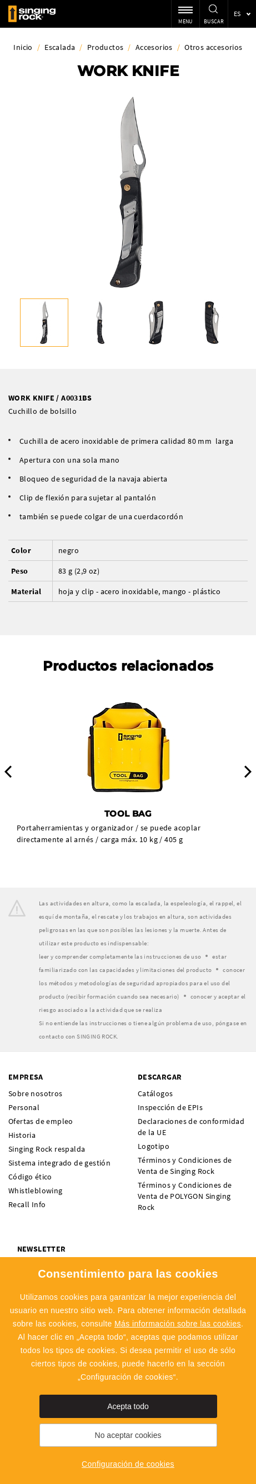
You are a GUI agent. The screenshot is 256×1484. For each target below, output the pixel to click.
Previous (8, 772)
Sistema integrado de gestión (59, 1163)
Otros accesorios (213, 47)
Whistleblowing (35, 1191)
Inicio (22, 47)
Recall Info (27, 1204)
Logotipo (153, 1146)
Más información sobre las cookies (177, 1323)
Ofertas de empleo (40, 1121)
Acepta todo (128, 1406)
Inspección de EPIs (170, 1107)
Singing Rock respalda (46, 1149)
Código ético (30, 1177)
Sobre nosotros (35, 1093)
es (237, 13)
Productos (105, 47)
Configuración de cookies (128, 1464)
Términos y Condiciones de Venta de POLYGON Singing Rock (185, 1196)
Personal (23, 1107)
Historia (22, 1135)
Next (248, 772)
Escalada (59, 47)
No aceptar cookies (128, 1435)
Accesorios (154, 47)
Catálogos (155, 1093)
